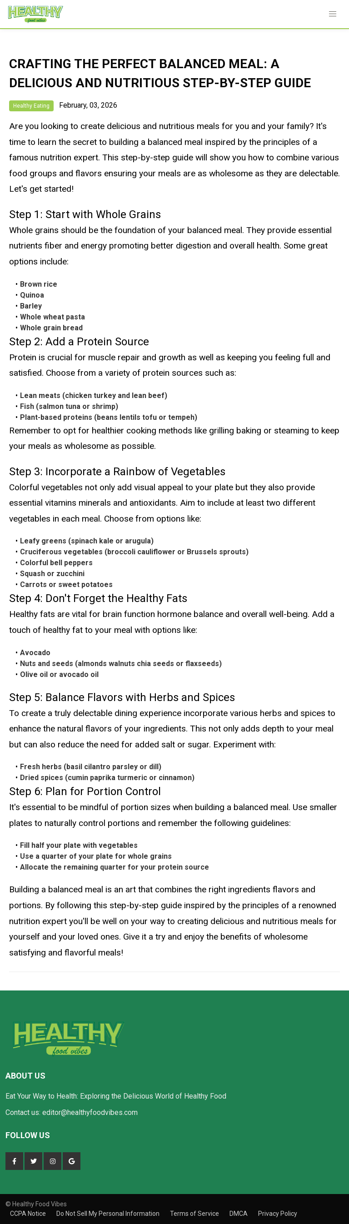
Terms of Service (195, 1213)
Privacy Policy (277, 1213)
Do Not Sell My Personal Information (108, 1213)
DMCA (239, 1213)
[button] (332, 14)
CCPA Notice (28, 1213)
